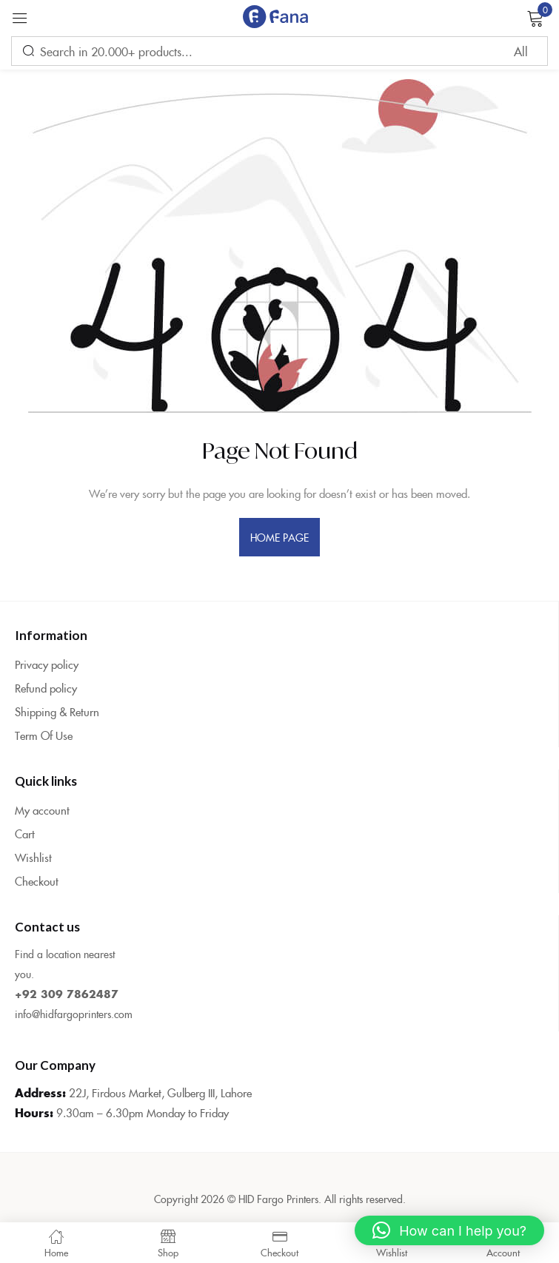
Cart (25, 833)
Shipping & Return (57, 711)
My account (42, 810)
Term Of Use (44, 735)
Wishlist (33, 857)
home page (279, 537)
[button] (449, 1230)
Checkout (36, 881)
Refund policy (46, 688)
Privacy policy (46, 664)
